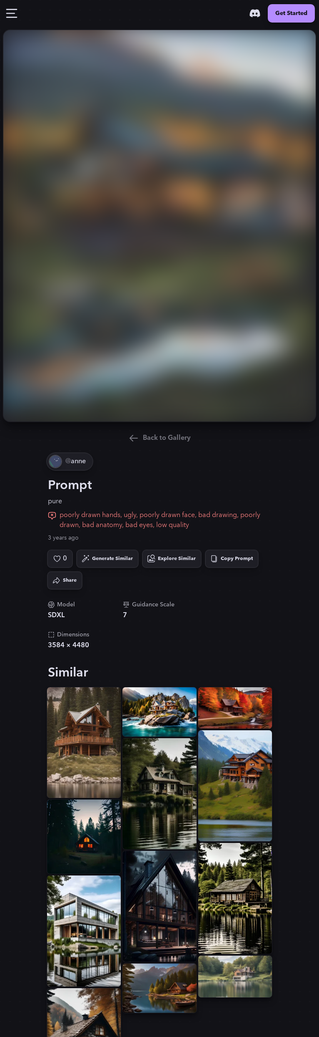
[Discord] (254, 13)
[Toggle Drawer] (11, 13)
